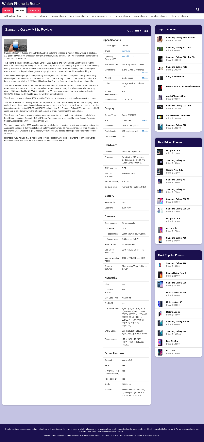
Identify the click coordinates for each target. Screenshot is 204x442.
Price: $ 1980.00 (176, 68)
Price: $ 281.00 (176, 284)
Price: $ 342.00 (177, 200)
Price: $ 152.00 (174, 171)
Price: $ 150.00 (172, 352)
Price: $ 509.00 (177, 323)
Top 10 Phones (167, 29)
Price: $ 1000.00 (176, 126)
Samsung (126, 51)
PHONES (20, 10)
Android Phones (123, 16)
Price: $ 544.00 (173, 313)
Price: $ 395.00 (176, 294)
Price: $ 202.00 (176, 239)
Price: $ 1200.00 (178, 107)
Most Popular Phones (101, 16)
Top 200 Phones (58, 16)
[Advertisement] (51, 172)
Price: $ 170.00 (172, 229)
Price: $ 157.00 (173, 219)
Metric (144, 72)
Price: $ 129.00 (173, 151)
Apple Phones (140, 16)
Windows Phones (158, 16)
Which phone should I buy (15, 16)
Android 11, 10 (128, 56)
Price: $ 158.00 (175, 161)
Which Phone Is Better (21, 4)
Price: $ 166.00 (176, 264)
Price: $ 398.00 (174, 303)
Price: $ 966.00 (178, 49)
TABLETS (34, 10)
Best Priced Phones (79, 16)
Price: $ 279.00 (178, 210)
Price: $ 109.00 (175, 181)
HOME (7, 10)
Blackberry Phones (179, 16)
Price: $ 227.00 (176, 274)
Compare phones (39, 16)
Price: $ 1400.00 (180, 58)
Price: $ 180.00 (172, 342)
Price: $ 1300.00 (180, 39)
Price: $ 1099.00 (178, 116)
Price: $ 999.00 (175, 97)
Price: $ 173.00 (175, 190)
